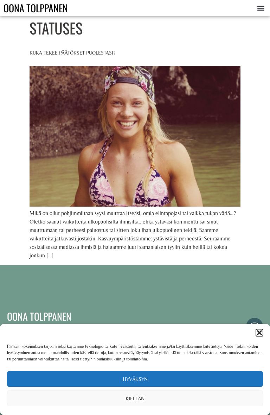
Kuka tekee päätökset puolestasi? (72, 53)
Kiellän (135, 398)
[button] (259, 332)
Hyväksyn (135, 379)
